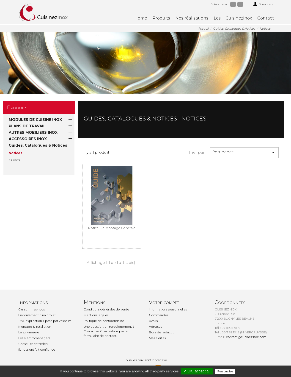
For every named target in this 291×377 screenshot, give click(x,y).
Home (141, 18)
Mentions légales (96, 315)
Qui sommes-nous (31, 309)
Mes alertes (157, 338)
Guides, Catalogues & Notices (38, 145)
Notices (15, 153)
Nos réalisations (192, 18)
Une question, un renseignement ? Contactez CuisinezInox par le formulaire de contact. (109, 331)
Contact (265, 18)
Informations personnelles (168, 309)
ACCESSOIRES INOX (28, 139)
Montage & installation (34, 326)
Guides (14, 160)
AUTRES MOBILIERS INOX (33, 132)
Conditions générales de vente (106, 309)
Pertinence (244, 152)
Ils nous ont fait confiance (36, 349)
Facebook (233, 4)
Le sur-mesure (28, 332)
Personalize (225, 371)
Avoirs (153, 321)
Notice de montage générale (111, 228)
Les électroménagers (34, 338)
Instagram (240, 4)
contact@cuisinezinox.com (246, 337)
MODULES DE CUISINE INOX (35, 119)
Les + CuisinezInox (233, 18)
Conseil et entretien (33, 344)
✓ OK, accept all (197, 371)
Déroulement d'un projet (37, 315)
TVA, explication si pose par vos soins (44, 321)
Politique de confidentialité (104, 321)
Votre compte (164, 302)
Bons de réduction (162, 332)
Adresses (155, 326)
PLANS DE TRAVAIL (27, 126)
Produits (161, 18)
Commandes (158, 315)
